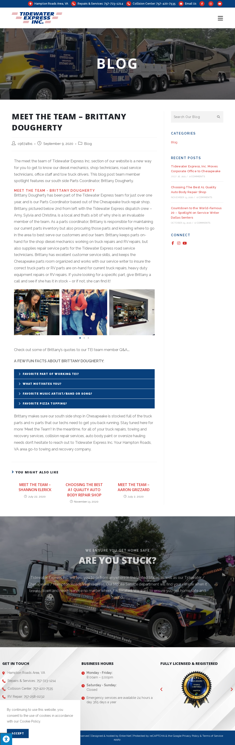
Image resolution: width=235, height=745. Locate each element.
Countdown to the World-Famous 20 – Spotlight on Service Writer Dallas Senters (196, 212)
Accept (17, 733)
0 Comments (197, 176)
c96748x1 (25, 144)
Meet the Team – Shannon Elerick (35, 487)
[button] (80, 338)
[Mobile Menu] (220, 18)
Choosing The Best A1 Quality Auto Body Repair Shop (84, 490)
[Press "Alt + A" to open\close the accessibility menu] (6, 739)
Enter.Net (125, 735)
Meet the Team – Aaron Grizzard (134, 487)
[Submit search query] (218, 117)
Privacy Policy (190, 735)
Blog (88, 144)
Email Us (190, 3)
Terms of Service (212, 735)
